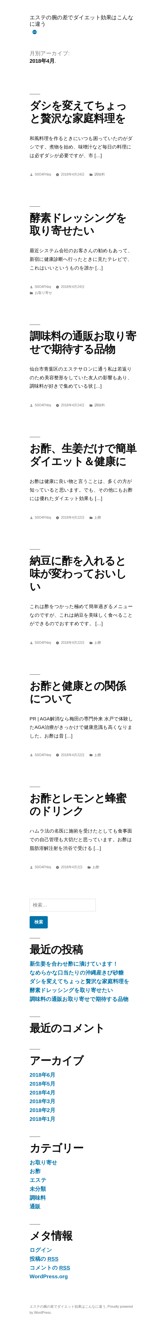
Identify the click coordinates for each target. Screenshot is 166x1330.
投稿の (44, 1259)
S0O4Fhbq (43, 174)
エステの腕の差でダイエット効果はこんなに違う (68, 1306)
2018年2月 (42, 1110)
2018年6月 (42, 1075)
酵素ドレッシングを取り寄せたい (71, 990)
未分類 (38, 1189)
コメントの (50, 1268)
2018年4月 (42, 1093)
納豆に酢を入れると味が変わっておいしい (78, 573)
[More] (34, 32)
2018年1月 (42, 1119)
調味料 (99, 174)
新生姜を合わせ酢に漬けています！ (74, 964)
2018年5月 (42, 1084)
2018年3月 (42, 1101)
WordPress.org (49, 1276)
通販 (35, 1206)
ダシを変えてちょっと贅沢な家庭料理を (79, 981)
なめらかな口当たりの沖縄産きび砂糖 (77, 973)
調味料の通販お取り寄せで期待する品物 (79, 999)
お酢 (97, 517)
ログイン (41, 1250)
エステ (38, 1180)
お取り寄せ (43, 293)
